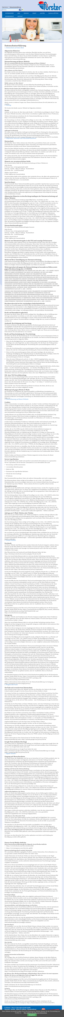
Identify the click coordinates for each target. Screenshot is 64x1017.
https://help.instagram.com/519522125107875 (18, 678)
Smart (34, 13)
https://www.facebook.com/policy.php (16, 612)
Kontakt (20, 16)
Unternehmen (9, 13)
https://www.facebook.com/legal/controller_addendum (39, 594)
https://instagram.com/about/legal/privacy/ (17, 683)
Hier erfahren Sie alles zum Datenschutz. (35, 1013)
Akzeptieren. (32, 1015)
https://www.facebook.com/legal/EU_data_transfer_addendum (41, 609)
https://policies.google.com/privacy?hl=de (34, 739)
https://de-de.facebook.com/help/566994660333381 (20, 611)
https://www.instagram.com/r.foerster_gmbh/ (19, 848)
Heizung (26, 13)
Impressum (5, 7)
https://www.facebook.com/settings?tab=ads (17, 977)
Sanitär (42, 13)
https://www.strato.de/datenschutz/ (15, 117)
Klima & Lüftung (53, 13)
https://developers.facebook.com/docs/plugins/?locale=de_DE (23, 554)
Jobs (19, 13)
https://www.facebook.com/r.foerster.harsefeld (19, 846)
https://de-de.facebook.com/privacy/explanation (28, 569)
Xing (23, 10)
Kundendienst (9, 16)
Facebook (20, 10)
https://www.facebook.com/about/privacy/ (17, 986)
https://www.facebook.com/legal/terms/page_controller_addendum (24, 971)
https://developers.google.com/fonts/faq (16, 750)
